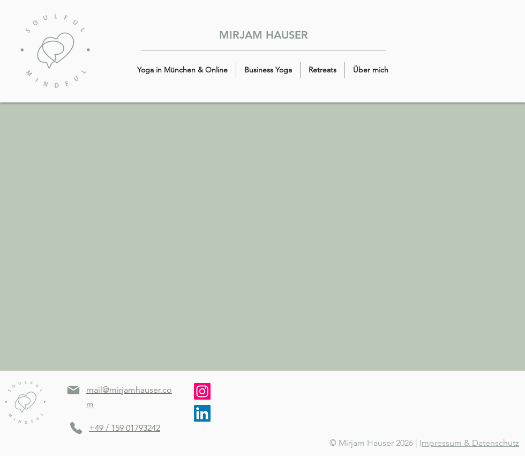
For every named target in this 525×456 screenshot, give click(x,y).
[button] (182, 70)
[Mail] (73, 390)
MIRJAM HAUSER (263, 34)
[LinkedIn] (202, 413)
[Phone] (76, 428)
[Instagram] (202, 391)
